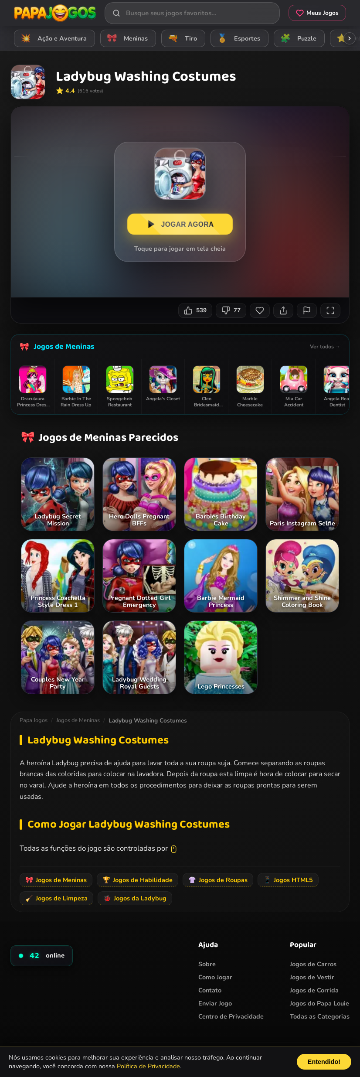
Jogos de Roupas (218, 880)
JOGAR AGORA (180, 223)
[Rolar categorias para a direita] (349, 38)
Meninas (126, 38)
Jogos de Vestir (312, 977)
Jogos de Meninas (64, 347)
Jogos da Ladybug (134, 898)
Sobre (207, 964)
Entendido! (324, 1061)
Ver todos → (325, 346)
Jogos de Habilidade (137, 880)
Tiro (181, 38)
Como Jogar (215, 977)
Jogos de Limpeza (56, 898)
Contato (209, 990)
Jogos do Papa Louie (319, 1003)
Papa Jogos (34, 720)
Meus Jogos (317, 13)
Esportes (237, 38)
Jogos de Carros (313, 964)
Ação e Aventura (52, 38)
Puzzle (297, 38)
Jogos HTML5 (288, 880)
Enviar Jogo (215, 1003)
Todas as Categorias (320, 1016)
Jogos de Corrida (314, 990)
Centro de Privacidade (231, 1016)
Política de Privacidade (148, 1066)
